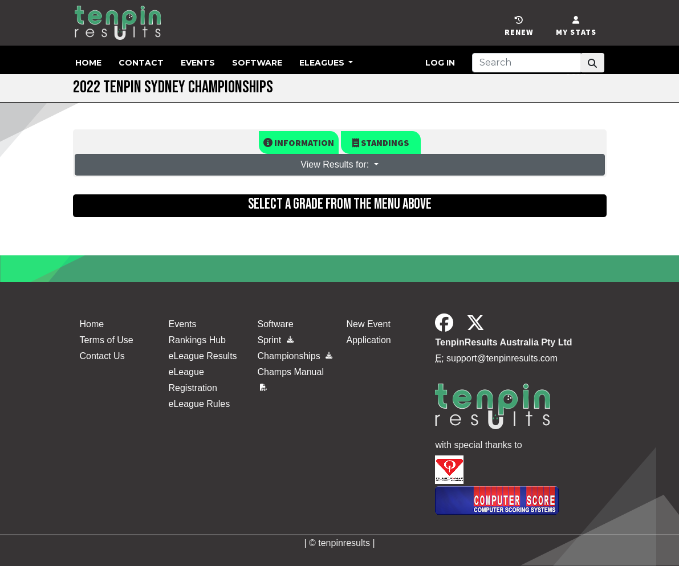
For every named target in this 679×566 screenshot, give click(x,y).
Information (298, 142)
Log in (440, 63)
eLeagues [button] (323, 63)
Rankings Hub (197, 340)
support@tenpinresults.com (502, 358)
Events (198, 63)
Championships (294, 356)
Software (257, 63)
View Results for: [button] (335, 164)
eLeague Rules (199, 404)
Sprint (275, 340)
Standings (380, 142)
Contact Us (102, 356)
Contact (141, 63)
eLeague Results (202, 356)
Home (88, 63)
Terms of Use (106, 340)
